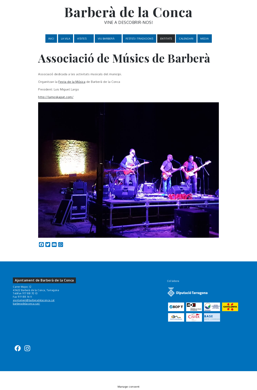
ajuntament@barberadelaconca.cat (34, 300)
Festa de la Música (71, 82)
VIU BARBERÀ (108, 38)
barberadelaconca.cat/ (26, 303)
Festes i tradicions (139, 38)
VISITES (84, 38)
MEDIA (204, 38)
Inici (51, 38)
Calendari (186, 38)
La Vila (65, 38)
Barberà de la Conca (128, 11)
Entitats (166, 38)
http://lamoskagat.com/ (55, 97)
